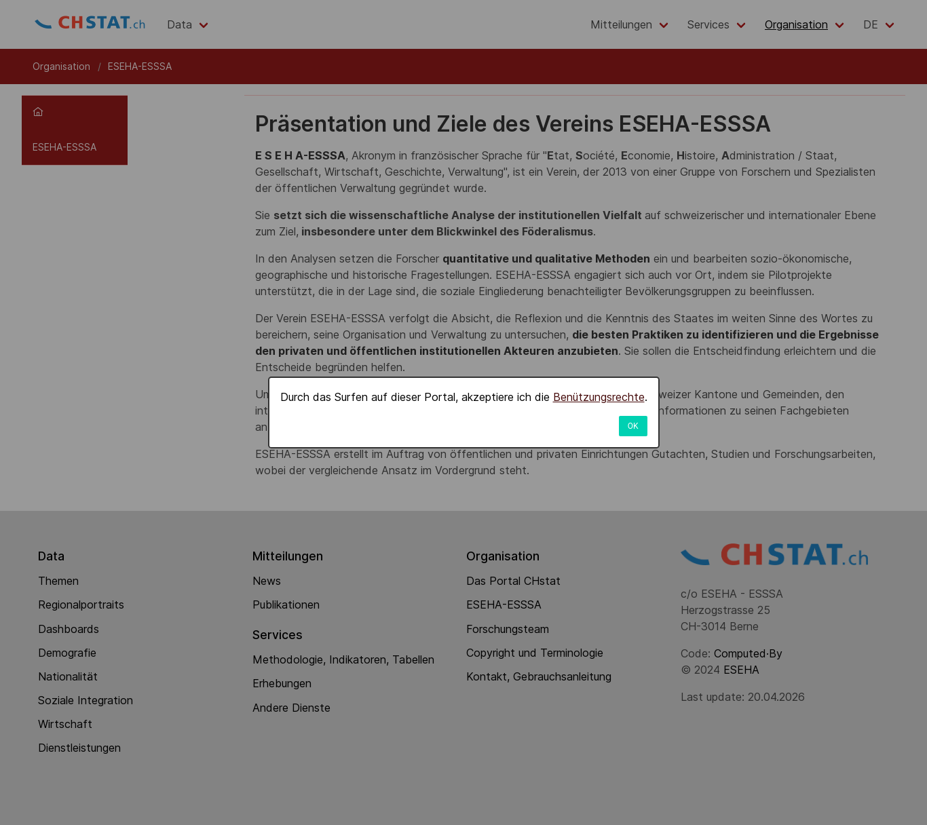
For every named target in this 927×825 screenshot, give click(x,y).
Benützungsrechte (599, 397)
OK (633, 426)
